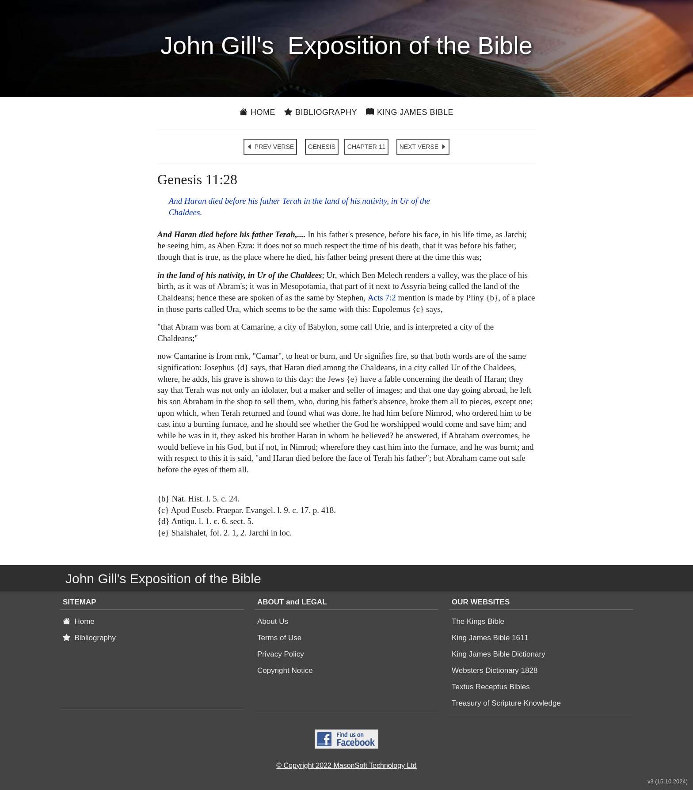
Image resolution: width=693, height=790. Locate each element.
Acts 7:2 (382, 297)
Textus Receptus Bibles (491, 687)
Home (257, 112)
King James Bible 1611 (490, 638)
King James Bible (409, 112)
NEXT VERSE (423, 146)
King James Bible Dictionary (498, 654)
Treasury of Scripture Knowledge (506, 703)
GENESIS (321, 146)
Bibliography (320, 112)
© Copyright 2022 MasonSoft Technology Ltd (346, 765)
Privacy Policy (280, 654)
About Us (272, 621)
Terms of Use (279, 638)
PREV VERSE (270, 146)
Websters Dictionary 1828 (494, 670)
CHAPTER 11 (366, 146)
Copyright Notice (285, 670)
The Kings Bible (478, 621)
